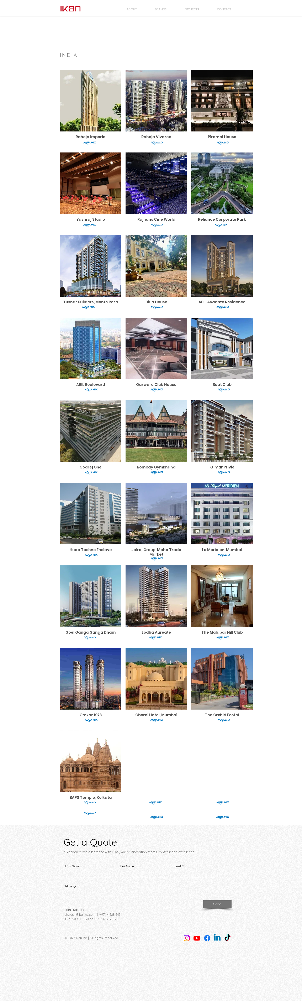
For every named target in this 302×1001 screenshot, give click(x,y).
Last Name (127, 866)
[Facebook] (207, 938)
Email (178, 866)
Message (71, 886)
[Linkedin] (217, 938)
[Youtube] (197, 938)
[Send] (217, 904)
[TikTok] (227, 938)
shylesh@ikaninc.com (80, 915)
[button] (161, 9)
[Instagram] (187, 938)
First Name (72, 866)
